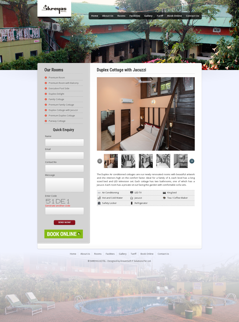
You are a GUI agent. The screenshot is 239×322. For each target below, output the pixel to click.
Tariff (160, 15)
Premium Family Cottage (61, 104)
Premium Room (57, 77)
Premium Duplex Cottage (62, 115)
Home (94, 15)
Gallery (148, 15)
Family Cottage (56, 99)
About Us (107, 15)
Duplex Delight (56, 93)
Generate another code (57, 205)
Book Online (174, 15)
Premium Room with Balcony (64, 83)
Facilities (135, 15)
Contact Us (192, 15)
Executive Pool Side (59, 88)
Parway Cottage (57, 120)
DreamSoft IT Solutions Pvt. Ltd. (135, 261)
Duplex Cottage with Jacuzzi (63, 110)
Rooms (121, 15)
